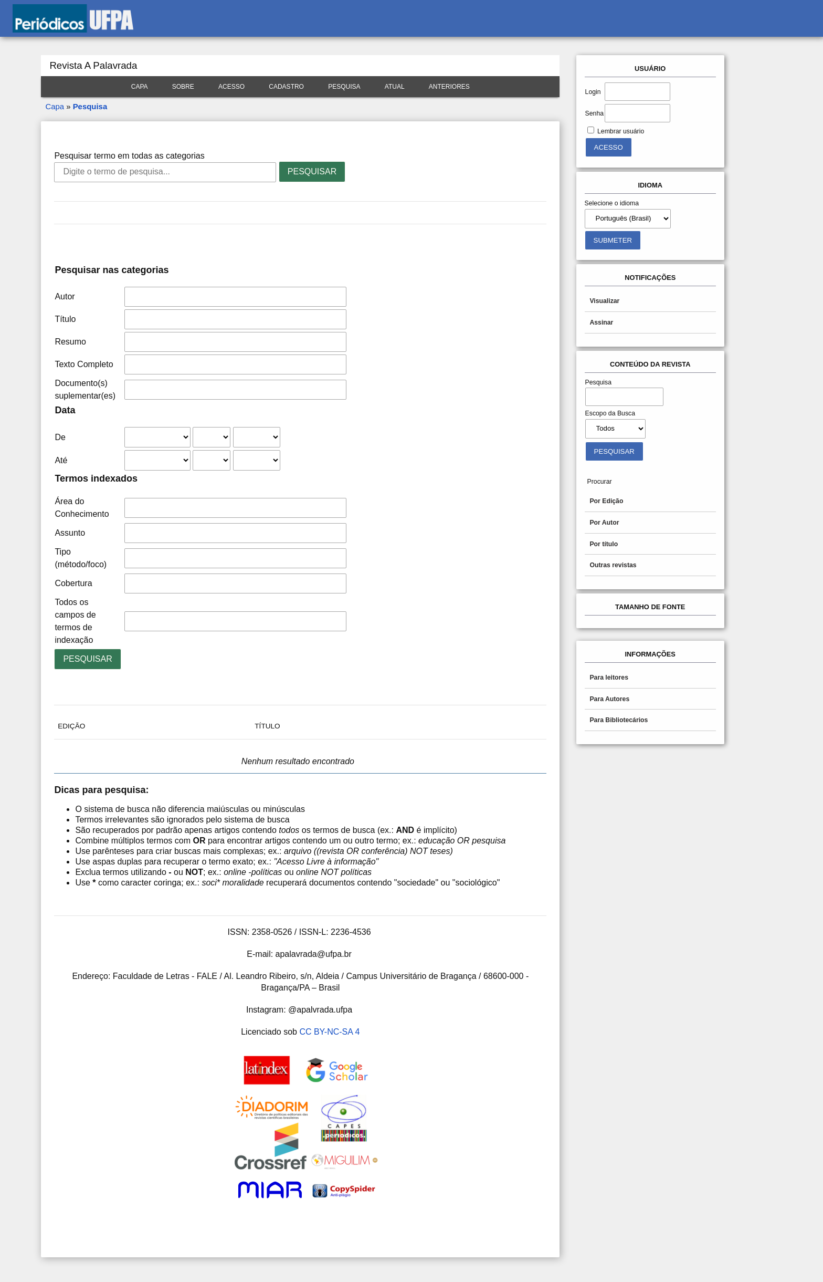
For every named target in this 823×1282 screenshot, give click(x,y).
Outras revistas (612, 565)
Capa (139, 86)
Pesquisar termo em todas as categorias (129, 155)
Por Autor (604, 522)
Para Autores (609, 699)
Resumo (70, 341)
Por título (603, 544)
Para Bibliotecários (618, 720)
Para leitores (608, 677)
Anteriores (449, 86)
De (60, 437)
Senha (594, 113)
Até (61, 460)
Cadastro (286, 86)
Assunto (70, 532)
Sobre (183, 86)
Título (65, 319)
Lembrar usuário (620, 131)
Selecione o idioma (612, 203)
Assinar (601, 322)
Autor (65, 296)
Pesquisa (344, 86)
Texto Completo (84, 364)
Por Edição (606, 501)
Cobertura (73, 583)
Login (593, 92)
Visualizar (604, 301)
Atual (395, 86)
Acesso (231, 86)
